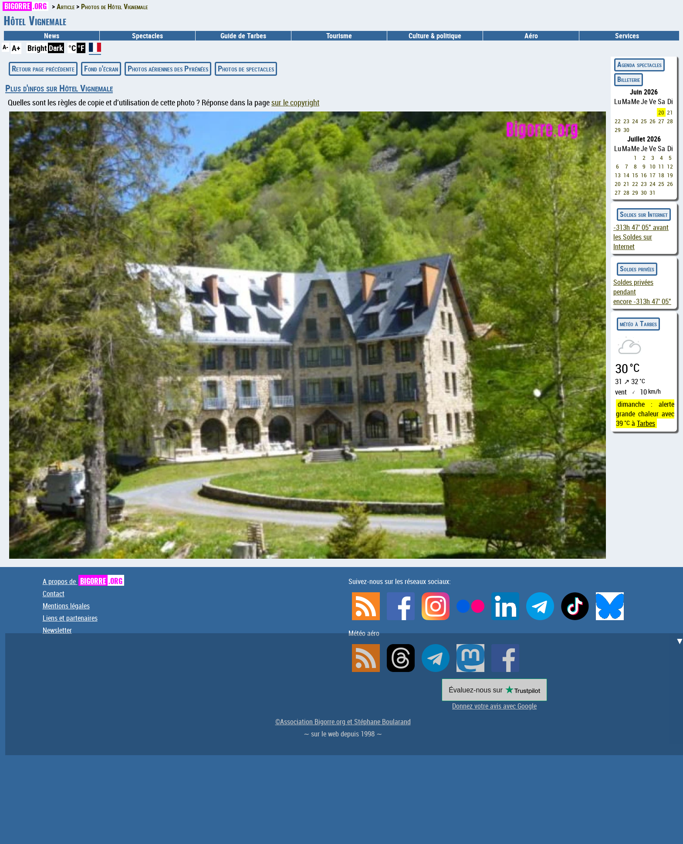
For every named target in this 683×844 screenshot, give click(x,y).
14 (626, 175)
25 (644, 121)
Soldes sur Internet (644, 214)
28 (670, 121)
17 (652, 175)
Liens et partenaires (70, 618)
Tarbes (646, 423)
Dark (56, 48)
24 (635, 121)
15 (635, 175)
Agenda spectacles (639, 64)
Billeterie (628, 79)
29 (618, 130)
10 (652, 166)
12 (670, 166)
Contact (53, 593)
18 (661, 175)
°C (72, 48)
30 (626, 130)
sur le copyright (295, 103)
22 (618, 121)
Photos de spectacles (246, 68)
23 (626, 121)
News (51, 36)
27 (661, 121)
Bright (37, 48)
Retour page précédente (43, 68)
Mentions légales (66, 606)
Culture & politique (435, 36)
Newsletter (57, 630)
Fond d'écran (101, 68)
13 (618, 175)
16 (644, 175)
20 (661, 112)
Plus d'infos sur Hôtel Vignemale (59, 88)
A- (5, 47)
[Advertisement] (346, 694)
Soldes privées (637, 268)
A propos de (83, 581)
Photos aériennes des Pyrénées (168, 68)
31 (652, 192)
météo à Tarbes (638, 323)
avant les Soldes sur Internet (641, 237)
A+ (16, 48)
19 (670, 175)
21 (670, 112)
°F (81, 48)
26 (652, 121)
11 (661, 166)
